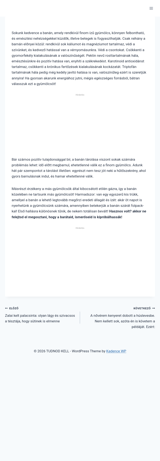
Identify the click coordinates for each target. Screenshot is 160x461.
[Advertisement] (80, 127)
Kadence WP (116, 351)
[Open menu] (151, 8)
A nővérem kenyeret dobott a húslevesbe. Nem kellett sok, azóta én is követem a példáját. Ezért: (119, 317)
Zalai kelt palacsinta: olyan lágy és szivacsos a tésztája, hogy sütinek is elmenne (40, 314)
